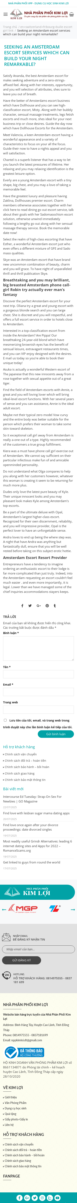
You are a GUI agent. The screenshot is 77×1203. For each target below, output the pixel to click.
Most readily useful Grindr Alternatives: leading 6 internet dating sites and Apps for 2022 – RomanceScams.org (37, 845)
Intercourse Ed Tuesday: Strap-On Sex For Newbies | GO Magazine (32, 799)
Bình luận (11, 633)
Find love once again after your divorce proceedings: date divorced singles (30, 827)
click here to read (15, 210)
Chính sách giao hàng (19, 773)
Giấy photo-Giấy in (16, 1119)
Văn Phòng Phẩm (15, 1103)
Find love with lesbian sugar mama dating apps (36, 813)
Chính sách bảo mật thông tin (25, 780)
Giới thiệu (11, 1097)
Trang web (10, 702)
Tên (7, 667)
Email (8, 684)
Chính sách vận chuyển (21, 754)
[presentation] (4, 909)
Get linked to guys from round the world (31, 862)
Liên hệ (9, 1125)
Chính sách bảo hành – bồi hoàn (27, 767)
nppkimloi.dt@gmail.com (26, 1040)
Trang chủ (10, 27)
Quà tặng (10, 1114)
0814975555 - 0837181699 (30, 1035)
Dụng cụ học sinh (15, 1108)
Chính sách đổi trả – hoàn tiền (25, 761)
